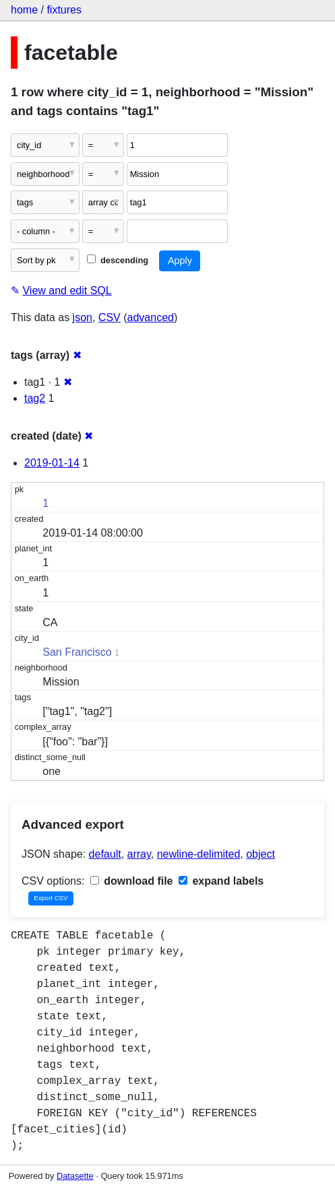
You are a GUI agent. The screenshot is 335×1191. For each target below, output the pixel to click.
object (260, 854)
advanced (150, 317)
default (105, 854)
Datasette (75, 1176)
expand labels (221, 881)
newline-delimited (199, 854)
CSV (109, 317)
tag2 (34, 398)
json (82, 317)
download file (131, 881)
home (24, 9)
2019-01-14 (52, 463)
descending (117, 260)
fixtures (64, 9)
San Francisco (76, 652)
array (139, 854)
